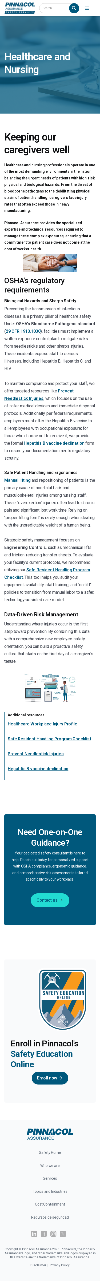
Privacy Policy (60, 1265)
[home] (19, 8)
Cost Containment (50, 1204)
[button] (88, 8)
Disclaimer (38, 1265)
